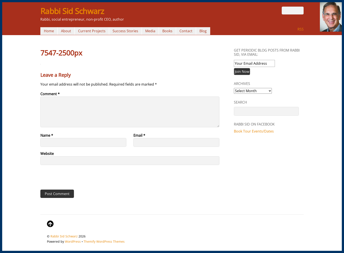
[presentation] (70, 179)
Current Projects (92, 31)
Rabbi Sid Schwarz (64, 236)
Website (47, 153)
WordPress (73, 241)
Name (46, 135)
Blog (203, 31)
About (66, 31)
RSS (300, 29)
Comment (50, 94)
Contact (185, 31)
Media (150, 31)
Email (139, 135)
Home (49, 31)
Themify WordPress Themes (104, 241)
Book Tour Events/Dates (254, 131)
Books (167, 31)
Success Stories (125, 31)
